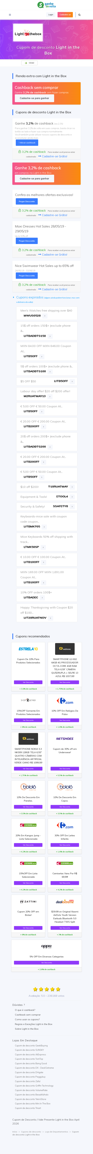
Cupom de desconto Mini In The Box (32, 1103)
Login (50, 14)
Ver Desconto (28, 682)
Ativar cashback (27, 143)
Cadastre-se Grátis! (52, 156)
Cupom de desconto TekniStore (30, 1099)
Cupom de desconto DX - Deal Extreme (34, 1067)
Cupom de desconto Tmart (28, 1108)
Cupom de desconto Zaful (27, 1081)
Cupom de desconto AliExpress (30, 1054)
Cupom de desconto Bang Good (31, 1063)
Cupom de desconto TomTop (29, 1059)
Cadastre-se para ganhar (34, 98)
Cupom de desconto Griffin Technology (34, 1085)
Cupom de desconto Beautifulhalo (31, 1094)
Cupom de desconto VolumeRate (31, 1090)
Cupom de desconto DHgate (29, 1072)
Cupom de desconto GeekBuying (31, 1045)
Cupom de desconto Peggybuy (30, 1076)
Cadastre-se (65, 14)
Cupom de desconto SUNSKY (29, 1050)
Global (29, 63)
